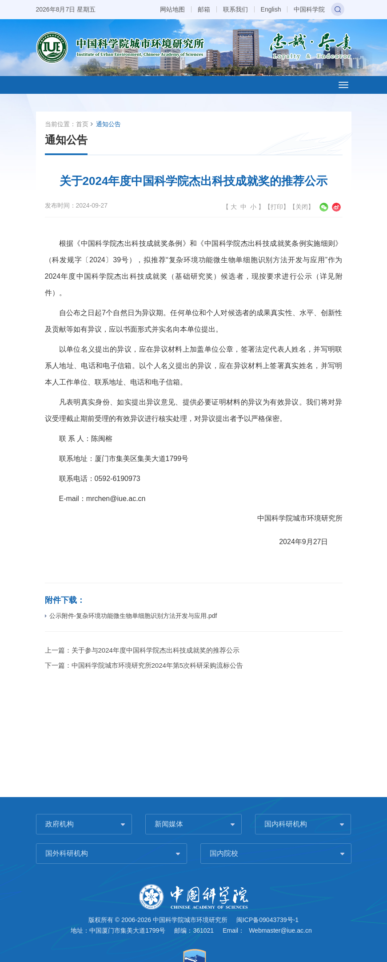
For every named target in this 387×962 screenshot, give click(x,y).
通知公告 (108, 124)
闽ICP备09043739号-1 (267, 919)
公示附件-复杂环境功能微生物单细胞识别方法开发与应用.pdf (131, 615)
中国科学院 (309, 9)
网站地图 (172, 9)
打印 (277, 206)
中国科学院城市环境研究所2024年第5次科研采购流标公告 (157, 665)
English (271, 9)
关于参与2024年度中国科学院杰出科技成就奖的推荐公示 (157, 650)
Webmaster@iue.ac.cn (280, 930)
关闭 (301, 206)
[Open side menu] (343, 85)
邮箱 (204, 9)
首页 (82, 124)
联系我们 (235, 9)
